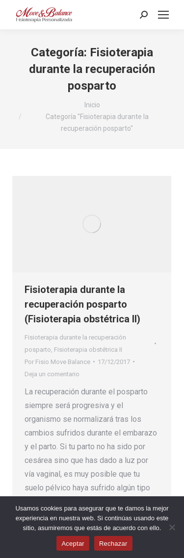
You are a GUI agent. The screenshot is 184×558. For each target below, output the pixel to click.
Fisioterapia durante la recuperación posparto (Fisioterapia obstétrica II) (82, 304)
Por (57, 361)
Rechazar (113, 543)
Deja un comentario (52, 374)
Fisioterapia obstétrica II (88, 349)
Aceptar (72, 543)
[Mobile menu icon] (163, 15)
